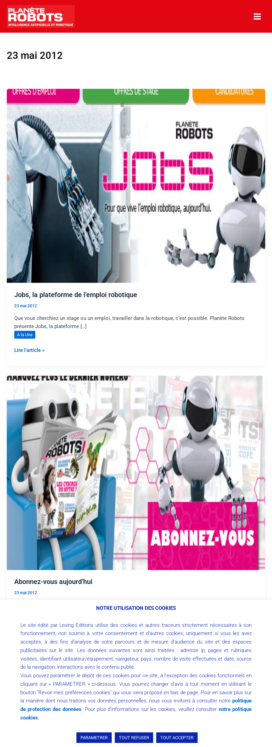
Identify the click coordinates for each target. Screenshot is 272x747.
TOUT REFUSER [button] (134, 737)
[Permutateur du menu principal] (257, 17)
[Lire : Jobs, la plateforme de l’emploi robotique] (136, 185)
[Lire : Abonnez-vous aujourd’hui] (136, 472)
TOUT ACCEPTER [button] (177, 737)
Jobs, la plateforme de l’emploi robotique (75, 295)
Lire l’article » (29, 349)
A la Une (25, 334)
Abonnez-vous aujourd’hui (53, 582)
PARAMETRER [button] (94, 737)
